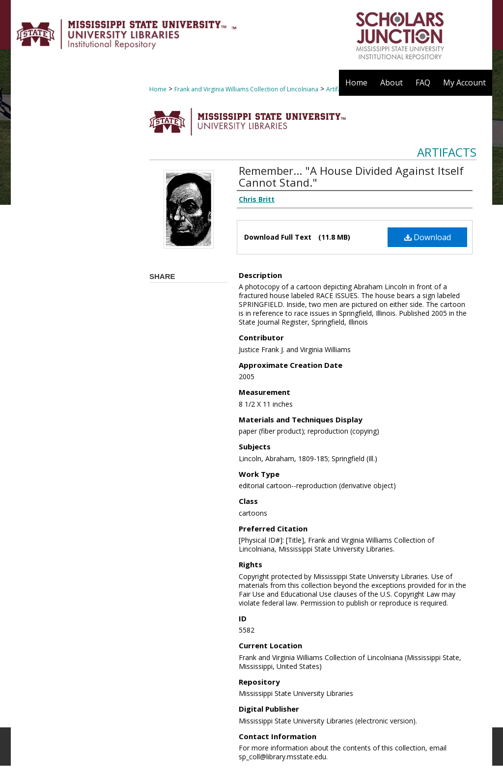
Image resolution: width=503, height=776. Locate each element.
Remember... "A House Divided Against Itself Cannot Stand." (351, 176)
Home (158, 89)
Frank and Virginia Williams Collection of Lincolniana (246, 89)
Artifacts (446, 152)
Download (427, 237)
